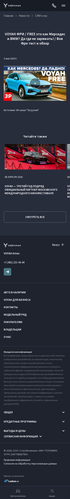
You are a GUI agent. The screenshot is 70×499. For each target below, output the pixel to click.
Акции (52, 492)
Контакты (11, 307)
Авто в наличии (15, 292)
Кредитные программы (20, 421)
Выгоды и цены (15, 431)
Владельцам (12, 329)
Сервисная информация (21, 436)
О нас (7, 337)
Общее (8, 412)
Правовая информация (17, 460)
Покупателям (13, 322)
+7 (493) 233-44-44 (14, 262)
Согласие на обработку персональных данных (30, 463)
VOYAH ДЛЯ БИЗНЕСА (17, 299)
